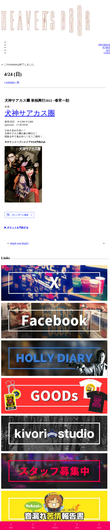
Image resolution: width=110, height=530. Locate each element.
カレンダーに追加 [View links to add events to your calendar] (20, 215)
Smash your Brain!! (19, 243)
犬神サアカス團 (30, 113)
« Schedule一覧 (11, 82)
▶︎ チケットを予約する (16, 227)
